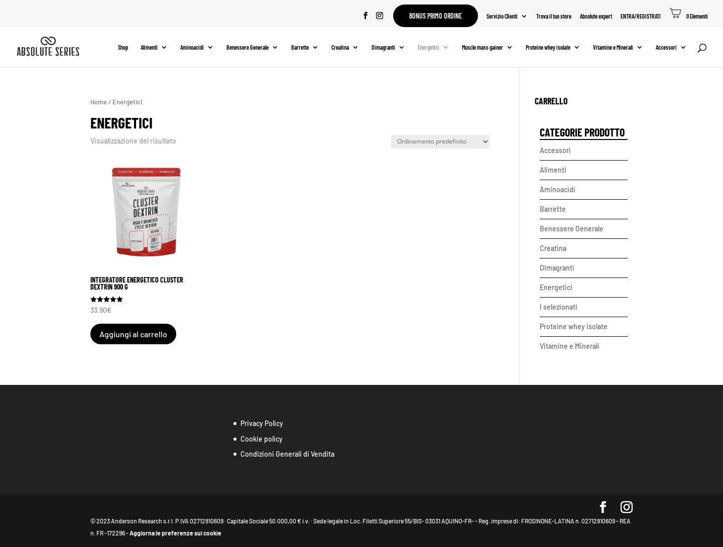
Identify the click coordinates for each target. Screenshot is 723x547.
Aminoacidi (192, 47)
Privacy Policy (261, 423)
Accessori (666, 47)
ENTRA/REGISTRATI (641, 16)
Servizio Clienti (502, 16)
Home (98, 102)
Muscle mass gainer (482, 47)
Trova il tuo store (553, 16)
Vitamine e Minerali (613, 47)
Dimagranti (383, 47)
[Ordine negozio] (440, 142)
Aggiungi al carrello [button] (133, 334)
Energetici (428, 47)
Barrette (300, 47)
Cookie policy (261, 439)
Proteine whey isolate (548, 47)
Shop (123, 47)
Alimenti (149, 47)
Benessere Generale (247, 47)
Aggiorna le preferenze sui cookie (175, 532)
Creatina (340, 47)
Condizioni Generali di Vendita (287, 454)
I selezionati (558, 307)
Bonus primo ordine (435, 16)
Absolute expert (596, 16)
